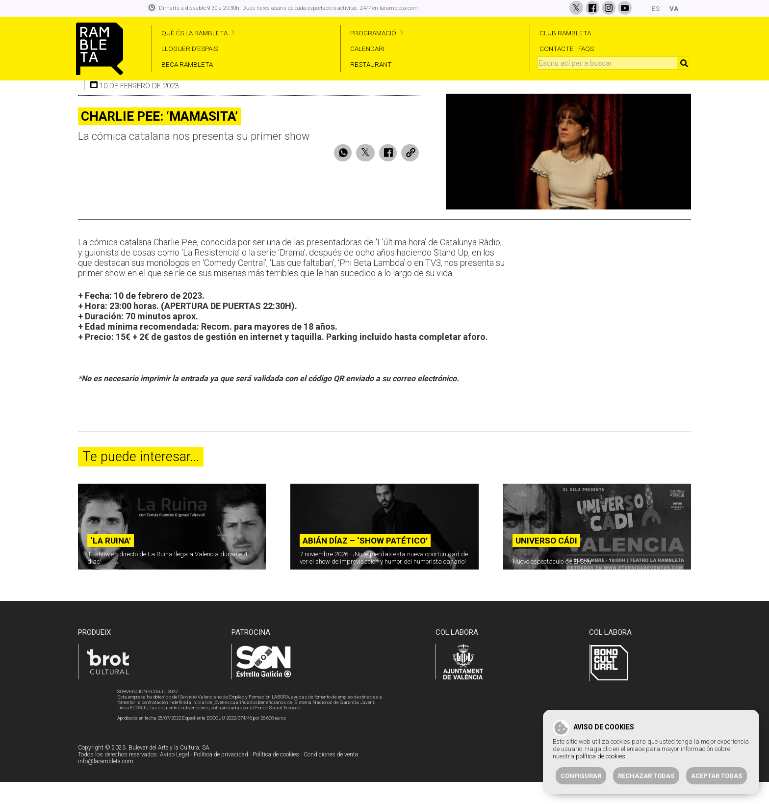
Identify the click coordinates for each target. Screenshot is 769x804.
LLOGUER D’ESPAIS (189, 48)
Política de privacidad (221, 777)
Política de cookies (276, 777)
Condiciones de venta (331, 777)
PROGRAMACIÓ (373, 33)
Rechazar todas (646, 775)
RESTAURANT (371, 64)
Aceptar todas (716, 775)
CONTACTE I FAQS (566, 48)
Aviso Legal (174, 777)
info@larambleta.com (105, 784)
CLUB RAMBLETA (565, 33)
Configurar (581, 775)
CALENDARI (367, 48)
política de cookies (600, 756)
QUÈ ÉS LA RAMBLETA (194, 33)
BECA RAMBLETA (187, 64)
